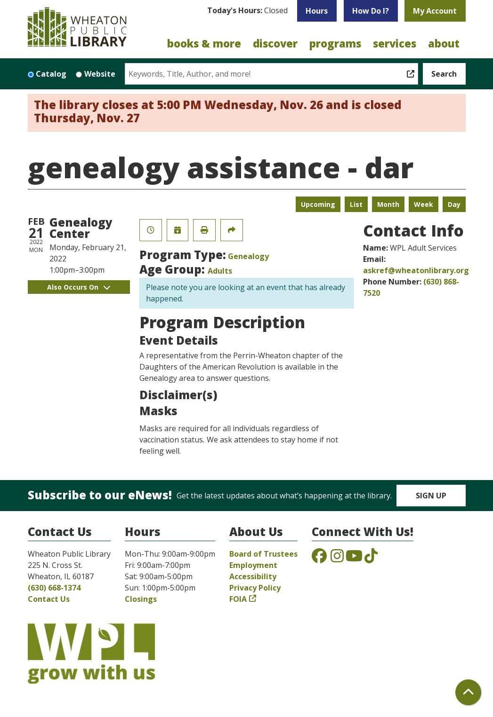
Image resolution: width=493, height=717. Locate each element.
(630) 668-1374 (54, 588)
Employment (253, 565)
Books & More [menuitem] (204, 43)
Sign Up (431, 495)
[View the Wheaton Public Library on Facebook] (319, 558)
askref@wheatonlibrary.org (416, 270)
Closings (141, 599)
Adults (220, 271)
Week (423, 204)
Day (454, 204)
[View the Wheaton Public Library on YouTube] (354, 558)
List (356, 204)
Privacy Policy (255, 588)
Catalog (51, 74)
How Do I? (370, 11)
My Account (435, 11)
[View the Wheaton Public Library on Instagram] (337, 558)
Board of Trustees (263, 554)
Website (99, 74)
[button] (247, 13)
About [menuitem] (444, 43)
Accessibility (252, 576)
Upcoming (318, 204)
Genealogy (248, 256)
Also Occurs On (78, 287)
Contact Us (49, 599)
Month (388, 204)
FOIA (238, 599)
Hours (317, 11)
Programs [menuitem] (335, 43)
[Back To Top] (468, 692)
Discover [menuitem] (275, 43)
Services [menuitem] (394, 43)
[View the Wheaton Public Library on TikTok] (371, 558)
